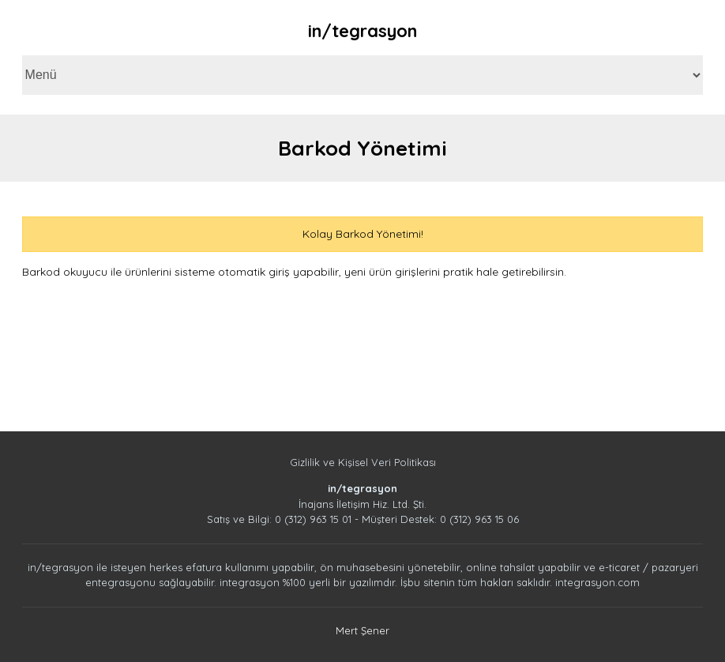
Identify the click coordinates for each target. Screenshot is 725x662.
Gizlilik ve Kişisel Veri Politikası (363, 462)
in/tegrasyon (362, 31)
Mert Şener (362, 630)
